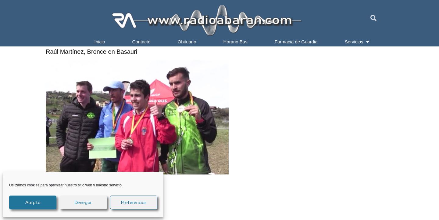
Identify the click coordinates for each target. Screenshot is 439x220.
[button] (373, 18)
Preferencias (134, 202)
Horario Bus (235, 41)
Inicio (100, 41)
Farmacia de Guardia (296, 41)
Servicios (357, 42)
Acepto (33, 202)
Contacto (141, 41)
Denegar (83, 202)
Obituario (187, 41)
